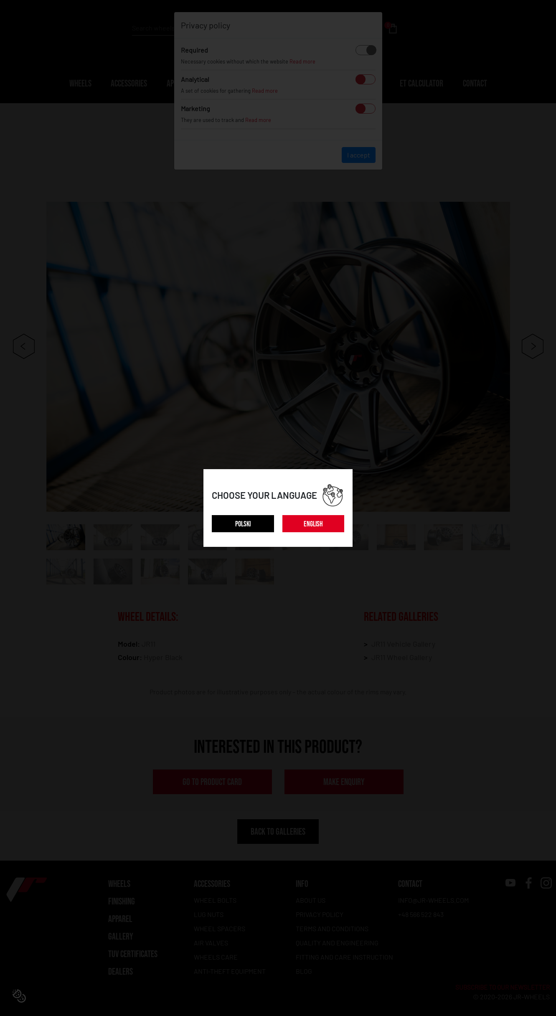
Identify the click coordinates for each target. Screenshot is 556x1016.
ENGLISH (313, 524)
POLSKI (243, 524)
